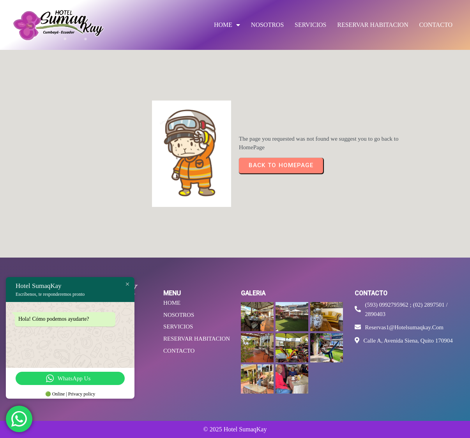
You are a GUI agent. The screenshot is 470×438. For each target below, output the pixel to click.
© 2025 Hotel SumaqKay (235, 429)
